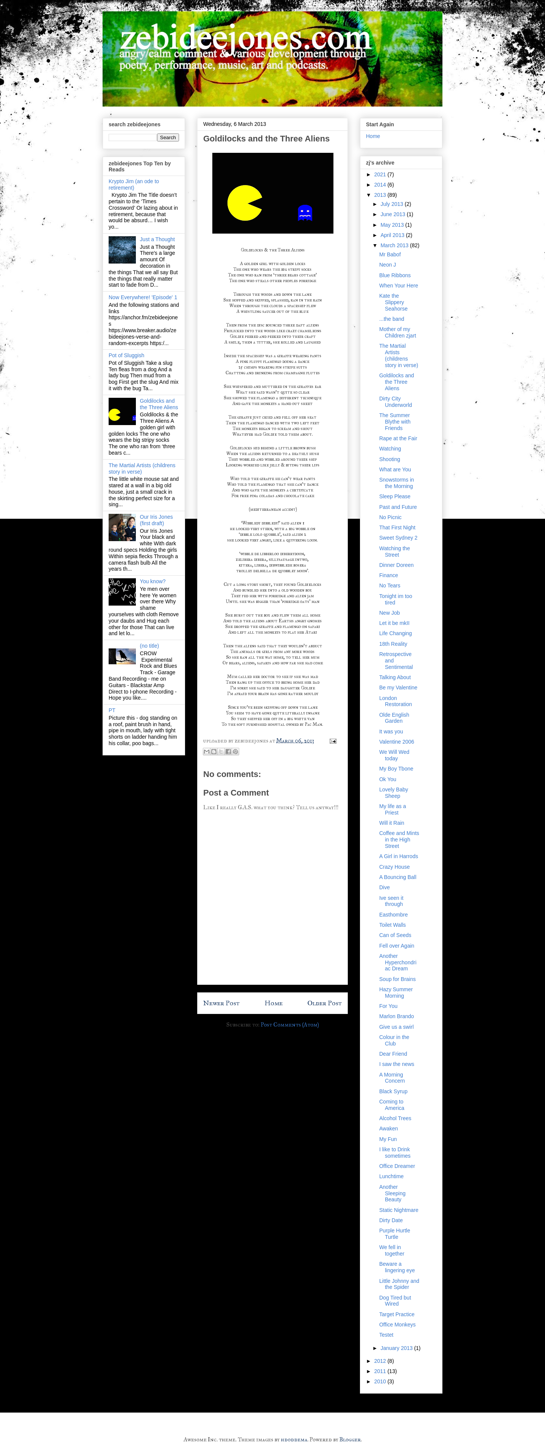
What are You (395, 469)
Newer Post (221, 1003)
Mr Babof (390, 254)
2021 (381, 174)
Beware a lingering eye (397, 1267)
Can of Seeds (395, 935)
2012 (381, 1361)
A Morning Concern (392, 1078)
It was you (391, 731)
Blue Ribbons (395, 275)
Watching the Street (394, 551)
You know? (153, 581)
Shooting (389, 459)
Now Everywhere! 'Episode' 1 (143, 297)
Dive (384, 887)
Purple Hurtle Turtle (394, 1233)
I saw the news (396, 1064)
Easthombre (393, 915)
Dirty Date (391, 1220)
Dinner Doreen (396, 565)
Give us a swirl (396, 1027)
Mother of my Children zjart (397, 332)
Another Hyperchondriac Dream (397, 962)
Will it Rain (391, 823)
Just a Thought (157, 239)
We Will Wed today (394, 755)
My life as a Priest (392, 809)
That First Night (397, 527)
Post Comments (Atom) (290, 1024)
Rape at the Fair (398, 438)
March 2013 (395, 245)
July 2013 (392, 204)
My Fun (388, 1139)
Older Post (324, 1003)
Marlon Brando (396, 1016)
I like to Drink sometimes (395, 1152)
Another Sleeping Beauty (392, 1193)
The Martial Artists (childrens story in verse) (398, 355)
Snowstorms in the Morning (396, 483)
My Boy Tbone (396, 769)
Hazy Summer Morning (396, 992)
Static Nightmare (398, 1210)
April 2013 (393, 235)
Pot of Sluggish (126, 355)
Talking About (395, 677)
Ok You (387, 779)
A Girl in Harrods (398, 856)
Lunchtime (391, 1176)
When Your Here (398, 286)
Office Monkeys (397, 1325)
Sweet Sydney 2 (398, 538)
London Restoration (395, 701)
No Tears (389, 585)
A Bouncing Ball (397, 877)
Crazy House (394, 867)
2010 (381, 1381)
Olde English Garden (394, 718)
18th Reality (393, 644)
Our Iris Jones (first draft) (156, 520)
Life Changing (395, 633)
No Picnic (390, 517)
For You (388, 1006)
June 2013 (393, 214)
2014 (381, 185)
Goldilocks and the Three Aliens (159, 404)
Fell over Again (396, 946)
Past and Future (398, 507)
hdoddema (294, 1439)
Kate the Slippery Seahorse (393, 302)
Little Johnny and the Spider (399, 1284)
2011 (381, 1371)
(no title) (149, 646)
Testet (386, 1335)
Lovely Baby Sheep (393, 792)
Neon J (387, 265)
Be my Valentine (398, 687)
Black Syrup (393, 1091)
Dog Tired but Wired (395, 1301)
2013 (381, 195)
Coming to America (391, 1105)
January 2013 (397, 1348)
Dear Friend (393, 1054)
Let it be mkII (394, 623)
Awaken (388, 1128)
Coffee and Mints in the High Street (399, 839)
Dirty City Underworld (395, 402)
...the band (391, 319)
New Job (389, 613)
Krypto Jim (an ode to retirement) (134, 184)
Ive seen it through (391, 901)
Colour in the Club (394, 1040)
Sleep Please (395, 496)
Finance (388, 575)
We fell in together (391, 1250)
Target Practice (396, 1314)
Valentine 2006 (396, 742)
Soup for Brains (397, 979)
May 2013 (392, 225)
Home (274, 1003)
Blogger (350, 1439)
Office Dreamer (397, 1166)
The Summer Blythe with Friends (395, 421)
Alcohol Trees (395, 1118)
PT (112, 710)
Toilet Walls (392, 925)
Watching (390, 449)
